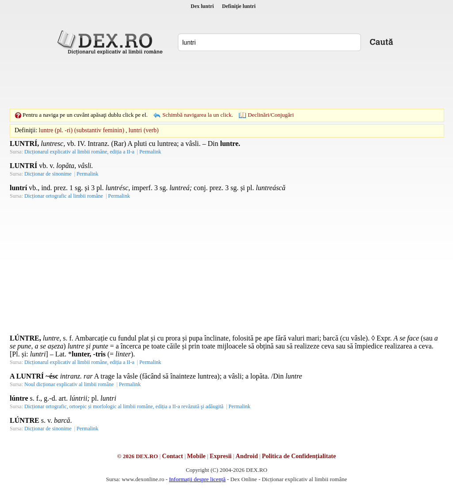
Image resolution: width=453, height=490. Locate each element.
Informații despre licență (197, 479)
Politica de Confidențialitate (299, 456)
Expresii (221, 456)
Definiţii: (26, 130)
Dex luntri (202, 6)
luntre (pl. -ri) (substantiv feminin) (81, 130)
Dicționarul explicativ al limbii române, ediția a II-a (79, 152)
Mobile (196, 456)
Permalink (150, 152)
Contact (172, 456)
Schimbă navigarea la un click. (197, 114)
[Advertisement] (226, 82)
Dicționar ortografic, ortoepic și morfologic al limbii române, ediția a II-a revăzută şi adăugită (123, 406)
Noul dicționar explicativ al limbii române (69, 384)
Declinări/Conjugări (271, 114)
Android (247, 456)
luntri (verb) (144, 130)
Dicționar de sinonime (48, 174)
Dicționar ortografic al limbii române (63, 196)
